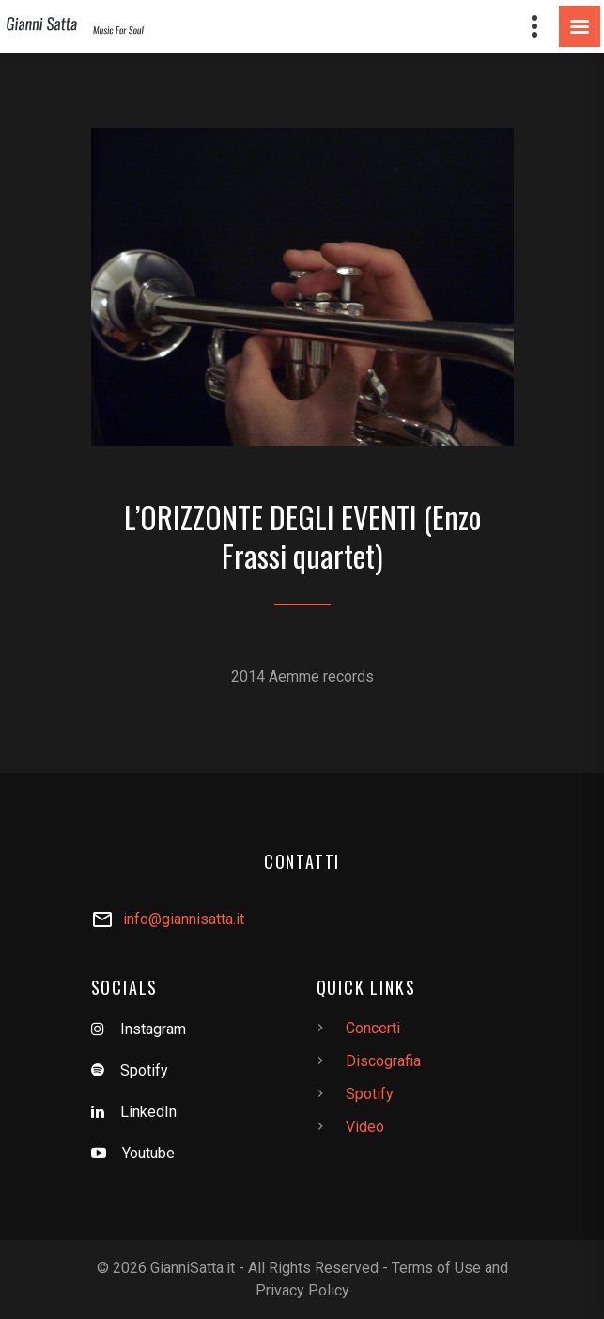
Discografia (383, 1061)
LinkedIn (148, 1112)
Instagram (153, 1029)
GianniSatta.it (192, 1268)
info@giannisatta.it (183, 919)
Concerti (373, 1028)
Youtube (148, 1153)
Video (365, 1127)
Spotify (144, 1070)
